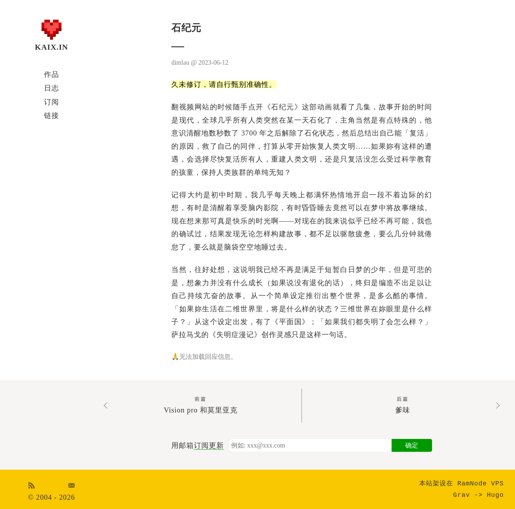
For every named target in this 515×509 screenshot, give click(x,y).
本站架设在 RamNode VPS (461, 483)
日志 (51, 88)
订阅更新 (209, 445)
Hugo (495, 495)
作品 (51, 74)
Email (72, 485)
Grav (461, 495)
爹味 (402, 404)
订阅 (51, 102)
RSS (31, 485)
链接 (51, 115)
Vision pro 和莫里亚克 (200, 404)
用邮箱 (197, 445)
